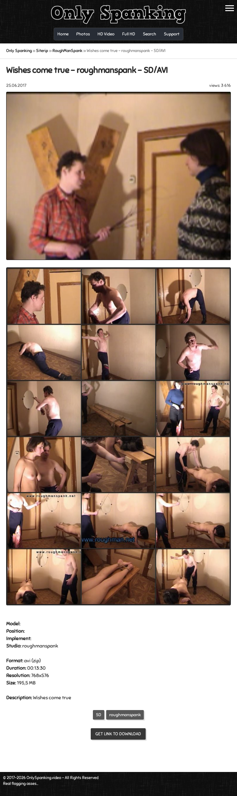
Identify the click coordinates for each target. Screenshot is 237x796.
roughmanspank (125, 714)
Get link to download (118, 734)
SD (98, 714)
